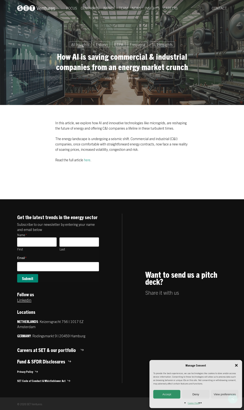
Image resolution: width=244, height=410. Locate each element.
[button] (236, 365)
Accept (166, 394)
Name (22, 235)
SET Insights (162, 44)
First (20, 249)
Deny (195, 394)
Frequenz (137, 44)
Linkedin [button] (24, 300)
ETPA (118, 44)
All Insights (80, 44)
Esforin (102, 44)
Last (62, 249)
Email (21, 258)
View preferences (225, 394)
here (87, 160)
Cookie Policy (194, 402)
